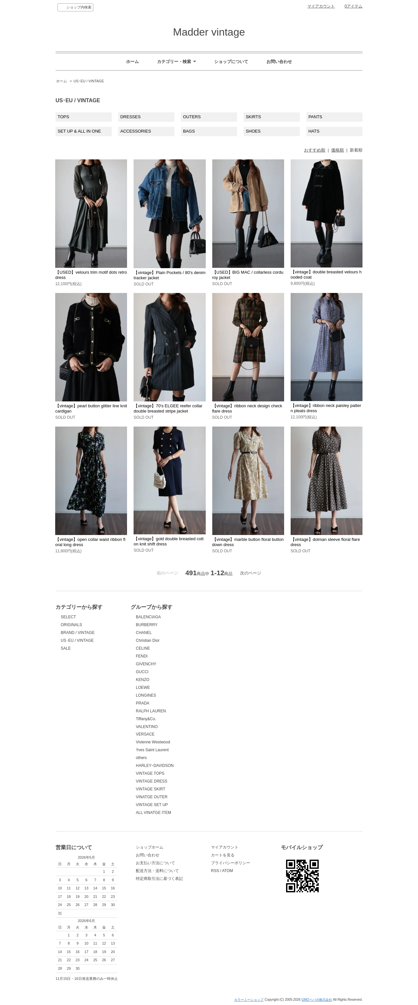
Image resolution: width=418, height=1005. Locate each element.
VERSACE (145, 734)
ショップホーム (149, 847)
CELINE (143, 648)
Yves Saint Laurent (152, 750)
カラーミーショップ (249, 999)
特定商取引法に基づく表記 (159, 878)
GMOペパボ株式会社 (316, 999)
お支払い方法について (155, 863)
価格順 (337, 150)
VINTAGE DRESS (151, 781)
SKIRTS (253, 116)
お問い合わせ (279, 61)
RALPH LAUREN (151, 711)
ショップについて (231, 61)
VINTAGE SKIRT (150, 789)
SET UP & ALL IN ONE (79, 131)
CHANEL (144, 632)
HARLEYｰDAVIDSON (155, 765)
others (141, 757)
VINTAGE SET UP (152, 804)
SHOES (253, 131)
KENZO (142, 679)
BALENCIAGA (148, 617)
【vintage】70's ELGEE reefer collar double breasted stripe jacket (168, 408)
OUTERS (192, 116)
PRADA (142, 703)
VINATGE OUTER (152, 797)
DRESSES (130, 116)
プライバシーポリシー (230, 863)
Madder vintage (209, 32)
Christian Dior (148, 640)
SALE (66, 648)
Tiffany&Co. (146, 719)
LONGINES (146, 695)
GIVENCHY (146, 664)
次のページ (250, 573)
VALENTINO (147, 726)
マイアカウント (321, 6)
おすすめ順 (314, 150)
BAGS (189, 131)
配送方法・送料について (157, 870)
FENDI (142, 656)
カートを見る (222, 855)
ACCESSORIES (135, 131)
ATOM (227, 870)
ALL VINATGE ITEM (153, 812)
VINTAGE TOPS (150, 773)
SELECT (68, 617)
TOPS (63, 116)
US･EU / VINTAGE (88, 81)
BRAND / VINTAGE (78, 632)
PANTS (315, 116)
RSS (215, 870)
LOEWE (143, 687)
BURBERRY (146, 625)
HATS (313, 131)
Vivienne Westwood (153, 742)
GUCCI (142, 672)
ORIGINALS (71, 625)
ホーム (132, 61)
